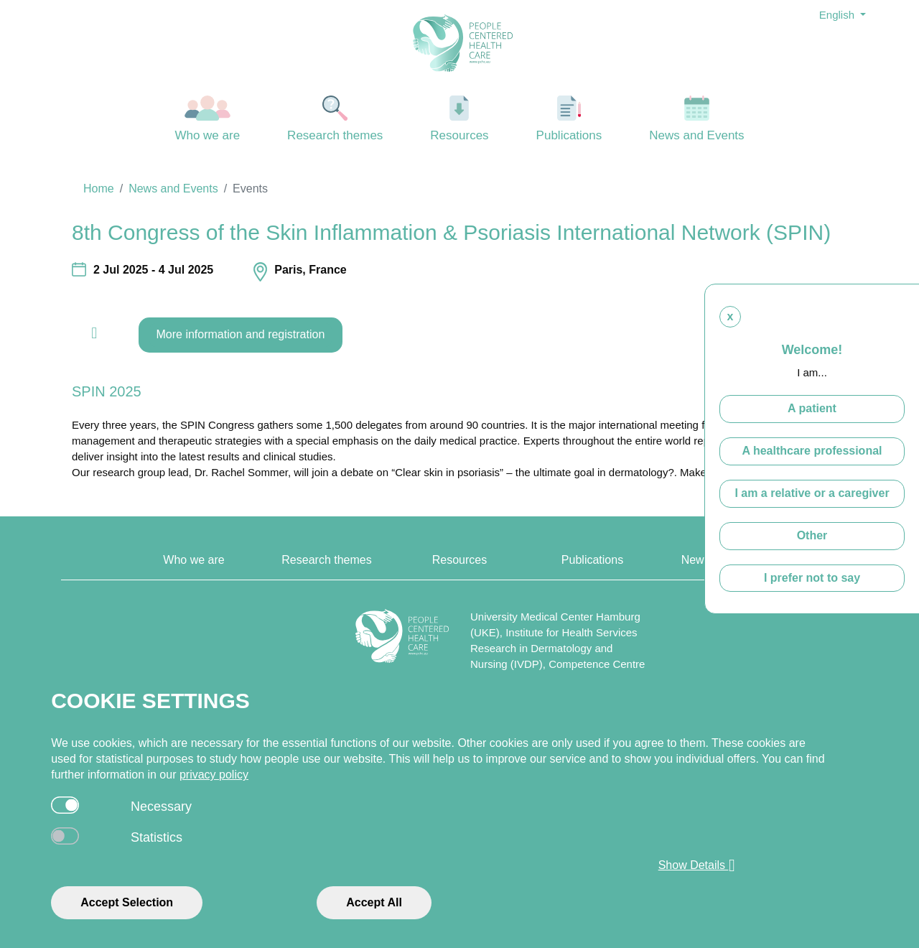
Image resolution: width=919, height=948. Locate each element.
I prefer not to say (812, 578)
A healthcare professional (812, 451)
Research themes (335, 119)
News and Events (697, 119)
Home (98, 188)
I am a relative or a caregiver (811, 494)
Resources (459, 119)
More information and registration (241, 334)
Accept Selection (126, 902)
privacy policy (213, 774)
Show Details (696, 865)
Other (812, 536)
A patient (812, 409)
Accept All (374, 902)
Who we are (207, 119)
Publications (569, 119)
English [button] (838, 15)
